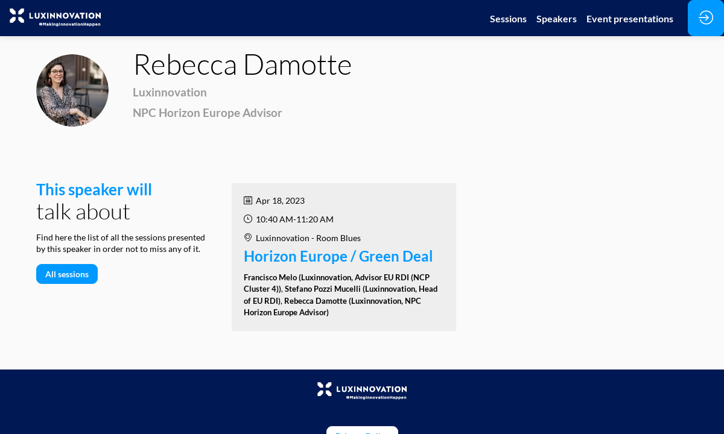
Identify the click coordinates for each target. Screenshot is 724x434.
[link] (508, 18)
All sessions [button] (67, 274)
